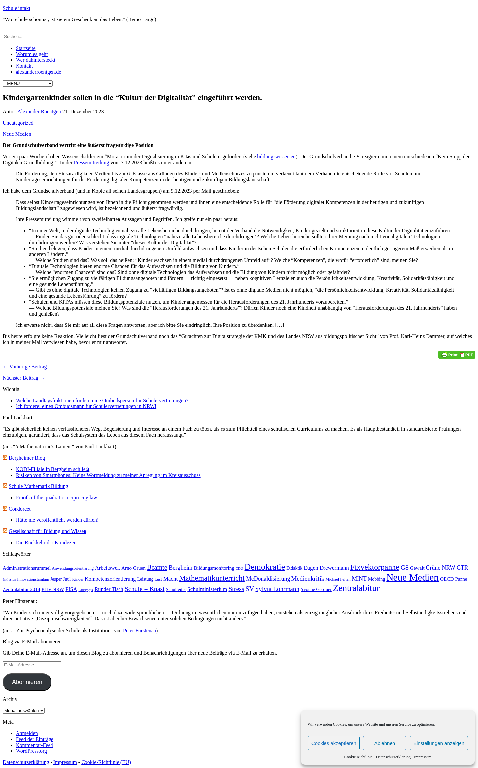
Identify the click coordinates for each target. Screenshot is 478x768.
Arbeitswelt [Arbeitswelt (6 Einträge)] (107, 568)
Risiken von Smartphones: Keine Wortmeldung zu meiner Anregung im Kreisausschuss (108, 475)
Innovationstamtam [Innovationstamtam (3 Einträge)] (33, 579)
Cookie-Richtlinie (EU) (106, 762)
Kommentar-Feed (34, 745)
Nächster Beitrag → (24, 378)
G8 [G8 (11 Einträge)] (405, 567)
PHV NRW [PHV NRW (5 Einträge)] (53, 589)
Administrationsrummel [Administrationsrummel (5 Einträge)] (27, 568)
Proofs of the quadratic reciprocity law (56, 497)
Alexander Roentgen (39, 111)
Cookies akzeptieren (333, 743)
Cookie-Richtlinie (358, 757)
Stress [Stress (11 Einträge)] (236, 588)
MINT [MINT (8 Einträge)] (359, 578)
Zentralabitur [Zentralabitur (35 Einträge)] (356, 588)
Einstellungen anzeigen (438, 743)
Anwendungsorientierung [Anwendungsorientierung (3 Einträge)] (73, 568)
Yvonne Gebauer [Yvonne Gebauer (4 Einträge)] (316, 589)
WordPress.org (31, 751)
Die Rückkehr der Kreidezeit (46, 542)
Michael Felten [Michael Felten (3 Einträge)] (337, 579)
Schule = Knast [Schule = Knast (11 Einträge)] (145, 588)
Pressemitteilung (91, 162)
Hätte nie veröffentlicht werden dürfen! (57, 520)
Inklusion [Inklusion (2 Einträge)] (9, 579)
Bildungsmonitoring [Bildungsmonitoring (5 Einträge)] (214, 568)
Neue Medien (17, 134)
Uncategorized (18, 123)
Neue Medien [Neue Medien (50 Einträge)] (412, 577)
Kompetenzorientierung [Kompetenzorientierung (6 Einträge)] (110, 579)
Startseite (26, 48)
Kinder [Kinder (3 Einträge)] (78, 579)
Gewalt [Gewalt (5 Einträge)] (417, 568)
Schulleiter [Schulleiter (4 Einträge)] (176, 589)
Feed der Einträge (34, 739)
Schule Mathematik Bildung (38, 486)
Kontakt (24, 66)
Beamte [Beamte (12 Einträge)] (157, 567)
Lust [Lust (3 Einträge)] (158, 579)
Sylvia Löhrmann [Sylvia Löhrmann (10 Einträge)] (277, 588)
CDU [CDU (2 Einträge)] (239, 568)
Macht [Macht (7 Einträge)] (170, 579)
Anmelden (27, 733)
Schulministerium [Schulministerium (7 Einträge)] (207, 589)
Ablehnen (384, 743)
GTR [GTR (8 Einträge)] (462, 567)
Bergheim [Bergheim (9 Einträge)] (181, 567)
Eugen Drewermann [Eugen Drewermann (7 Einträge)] (326, 568)
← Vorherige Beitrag (25, 366)
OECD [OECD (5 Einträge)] (447, 579)
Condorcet (20, 509)
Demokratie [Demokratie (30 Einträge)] (265, 567)
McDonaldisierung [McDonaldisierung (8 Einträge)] (268, 578)
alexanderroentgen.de (38, 72)
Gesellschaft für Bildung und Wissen (47, 531)
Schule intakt (16, 8)
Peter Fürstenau (139, 630)
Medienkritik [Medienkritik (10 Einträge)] (307, 578)
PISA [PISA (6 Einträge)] (71, 589)
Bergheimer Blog (27, 458)
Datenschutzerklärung (393, 757)
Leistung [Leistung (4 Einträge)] (145, 579)
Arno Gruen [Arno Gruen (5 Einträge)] (133, 568)
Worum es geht (32, 54)
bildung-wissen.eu (276, 156)
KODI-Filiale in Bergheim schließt (52, 469)
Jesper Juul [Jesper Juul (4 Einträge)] (61, 579)
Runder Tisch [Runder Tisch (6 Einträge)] (108, 589)
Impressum (422, 757)
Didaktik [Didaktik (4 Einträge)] (294, 568)
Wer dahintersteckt (35, 60)
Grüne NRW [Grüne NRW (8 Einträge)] (440, 567)
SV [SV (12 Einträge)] (250, 588)
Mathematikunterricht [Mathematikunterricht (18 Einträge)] (212, 578)
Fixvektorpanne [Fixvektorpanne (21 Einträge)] (374, 567)
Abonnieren (27, 682)
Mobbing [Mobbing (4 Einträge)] (376, 579)
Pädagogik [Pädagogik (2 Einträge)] (85, 590)
